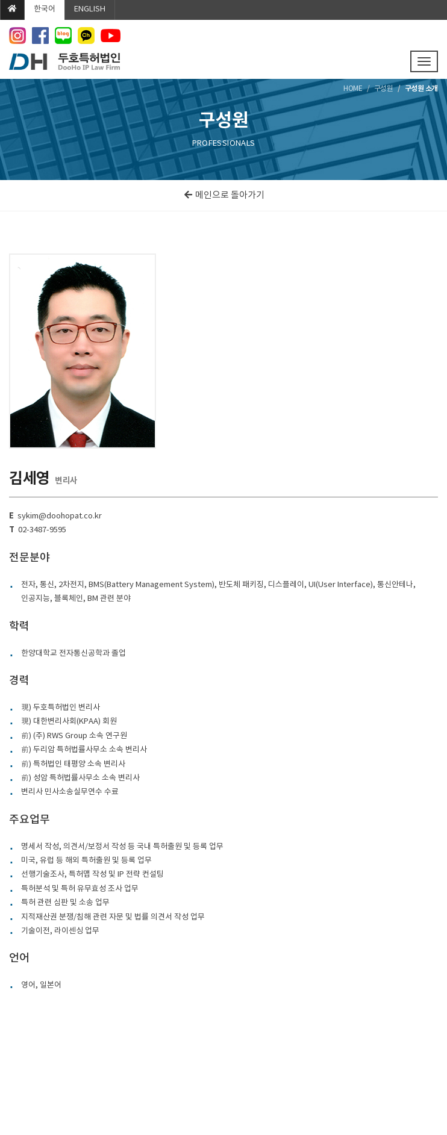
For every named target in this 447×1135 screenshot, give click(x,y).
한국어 (44, 9)
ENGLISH (89, 9)
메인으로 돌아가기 (224, 195)
